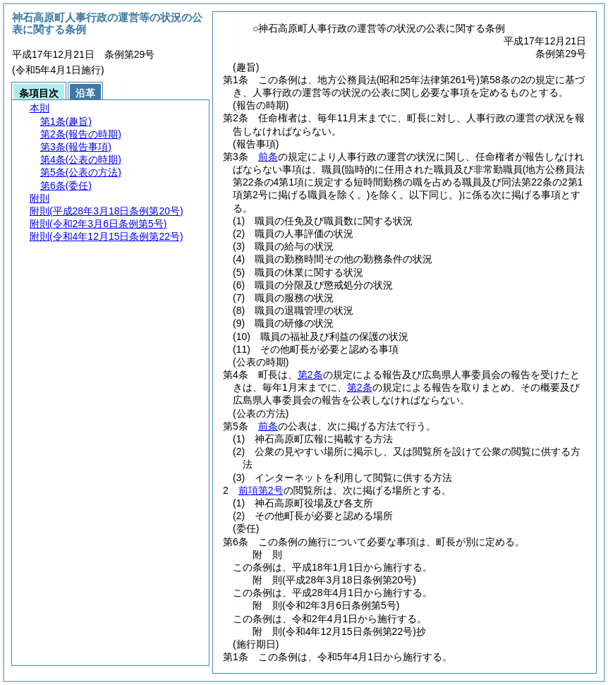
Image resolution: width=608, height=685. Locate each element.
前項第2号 (261, 490)
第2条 (310, 374)
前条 (268, 156)
